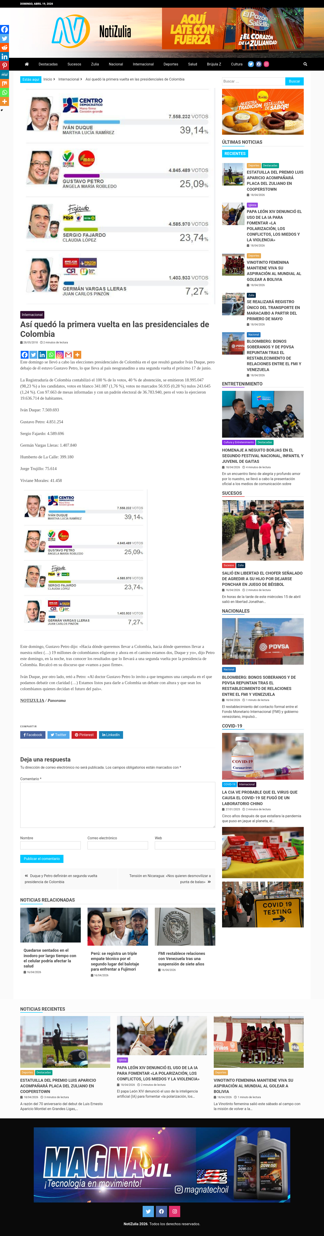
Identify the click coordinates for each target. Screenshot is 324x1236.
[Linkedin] (42, 355)
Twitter (58, 735)
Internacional (143, 64)
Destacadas (48, 64)
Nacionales (236, 611)
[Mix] (4, 83)
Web (158, 838)
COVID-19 (232, 726)
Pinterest (84, 735)
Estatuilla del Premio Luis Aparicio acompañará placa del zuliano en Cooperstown (58, 1086)
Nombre (26, 838)
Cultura (237, 64)
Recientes (235, 153)
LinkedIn (111, 735)
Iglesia (252, 205)
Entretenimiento (242, 384)
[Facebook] (25, 355)
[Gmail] (68, 355)
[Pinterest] (4, 65)
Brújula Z (214, 64)
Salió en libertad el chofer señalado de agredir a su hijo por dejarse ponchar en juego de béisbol (262, 579)
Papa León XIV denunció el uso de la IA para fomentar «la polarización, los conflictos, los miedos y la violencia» (158, 1073)
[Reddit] (4, 47)
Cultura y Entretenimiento (239, 442)
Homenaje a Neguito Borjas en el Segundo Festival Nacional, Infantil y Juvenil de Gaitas (263, 456)
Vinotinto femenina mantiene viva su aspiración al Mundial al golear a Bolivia (253, 1086)
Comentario (30, 779)
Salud (192, 64)
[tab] (235, 153)
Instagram (174, 1211)
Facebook (33, 735)
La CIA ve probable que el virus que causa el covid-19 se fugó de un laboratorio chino (259, 798)
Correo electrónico (102, 838)
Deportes (171, 64)
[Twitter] (33, 355)
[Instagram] (60, 355)
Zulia (95, 64)
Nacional (116, 64)
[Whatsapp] (51, 355)
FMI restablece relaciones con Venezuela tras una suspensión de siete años (181, 958)
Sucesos (74, 64)
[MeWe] (4, 74)
